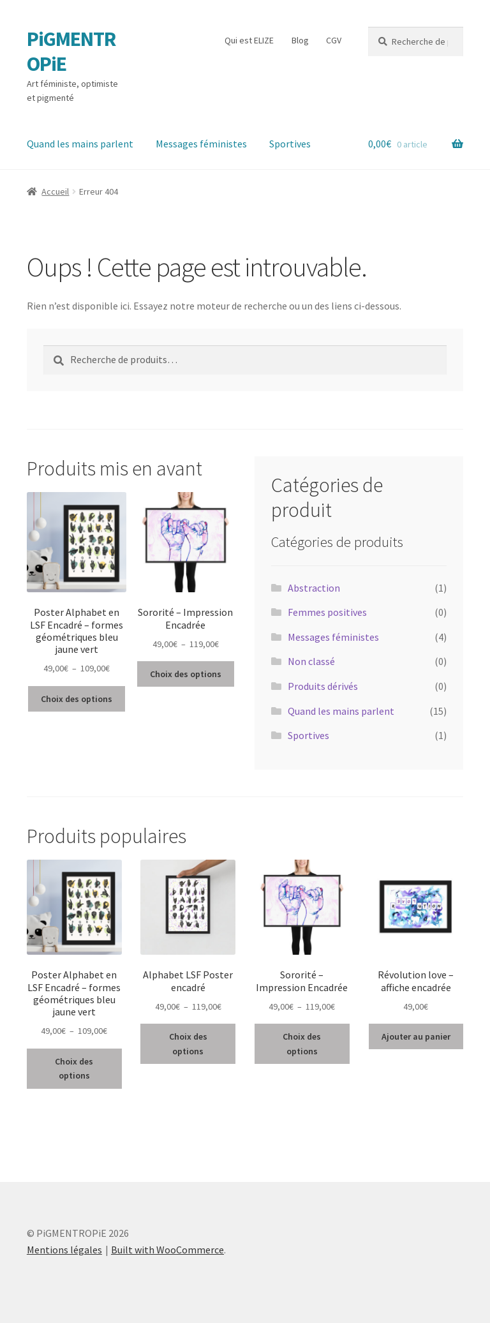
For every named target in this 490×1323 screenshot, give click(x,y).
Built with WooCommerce (167, 1249)
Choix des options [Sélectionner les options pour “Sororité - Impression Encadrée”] (185, 674)
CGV (333, 40)
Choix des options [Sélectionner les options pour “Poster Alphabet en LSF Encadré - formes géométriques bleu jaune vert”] (76, 699)
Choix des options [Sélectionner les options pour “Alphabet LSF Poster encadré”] (188, 1044)
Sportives (290, 143)
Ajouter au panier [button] (416, 1036)
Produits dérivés (323, 686)
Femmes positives (327, 612)
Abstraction (314, 587)
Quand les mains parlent (80, 143)
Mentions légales (64, 1249)
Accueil (55, 191)
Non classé (311, 661)
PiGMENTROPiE (71, 51)
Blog (300, 40)
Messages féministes (201, 143)
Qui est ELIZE (249, 40)
